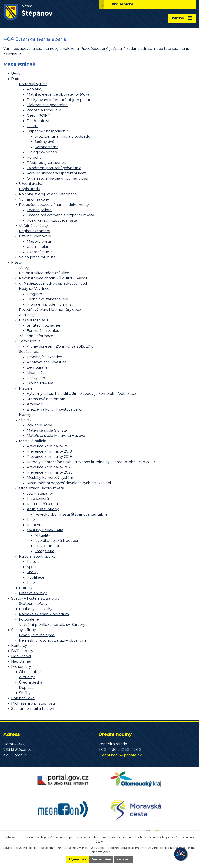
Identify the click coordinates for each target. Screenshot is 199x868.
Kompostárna (46, 147)
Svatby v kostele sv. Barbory (35, 598)
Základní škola (39, 425)
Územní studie (39, 252)
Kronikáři (35, 404)
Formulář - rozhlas (43, 331)
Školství (25, 420)
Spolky (32, 572)
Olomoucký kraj (40, 383)
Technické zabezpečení (47, 299)
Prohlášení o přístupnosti (33, 703)
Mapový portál (39, 241)
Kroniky (25, 588)
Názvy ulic (36, 378)
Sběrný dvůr (45, 142)
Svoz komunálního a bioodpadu (62, 136)
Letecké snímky (33, 593)
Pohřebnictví (38, 121)
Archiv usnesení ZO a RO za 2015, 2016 (60, 346)
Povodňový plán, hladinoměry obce (50, 310)
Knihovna (35, 525)
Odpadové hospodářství (48, 131)
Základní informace (36, 336)
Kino (31, 519)
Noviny (25, 415)
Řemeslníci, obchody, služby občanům (52, 640)
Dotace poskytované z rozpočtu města (60, 215)
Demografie (37, 367)
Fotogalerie (44, 551)
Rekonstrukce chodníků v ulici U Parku (53, 278)
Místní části (37, 373)
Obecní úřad (30, 672)
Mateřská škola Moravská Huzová (56, 436)
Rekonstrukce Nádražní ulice (44, 273)
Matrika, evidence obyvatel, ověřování (60, 94)
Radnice (18, 79)
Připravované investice (46, 362)
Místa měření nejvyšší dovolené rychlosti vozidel (69, 483)
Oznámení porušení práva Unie (54, 168)
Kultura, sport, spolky (37, 556)
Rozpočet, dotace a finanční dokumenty (54, 205)
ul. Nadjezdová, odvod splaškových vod (53, 283)
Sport (31, 567)
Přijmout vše (73, 859)
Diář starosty (22, 651)
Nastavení (127, 859)
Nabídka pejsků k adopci (56, 540)
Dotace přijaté (39, 210)
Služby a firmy (23, 630)
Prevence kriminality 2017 (49, 446)
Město (16, 262)
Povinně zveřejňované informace (48, 194)
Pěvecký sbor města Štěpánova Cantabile (71, 514)
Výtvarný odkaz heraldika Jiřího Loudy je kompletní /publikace (81, 394)
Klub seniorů (38, 498)
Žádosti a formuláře (44, 110)
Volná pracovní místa (37, 257)
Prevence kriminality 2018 (49, 451)
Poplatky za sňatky (35, 609)
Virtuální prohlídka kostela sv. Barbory (52, 624)
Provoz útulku (47, 546)
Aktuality (27, 315)
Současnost (29, 352)
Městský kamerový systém (50, 478)
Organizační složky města (41, 488)
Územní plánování (35, 236)
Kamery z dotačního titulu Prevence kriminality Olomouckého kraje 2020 (91, 462)
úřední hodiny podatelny (120, 755)
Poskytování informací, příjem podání (59, 100)
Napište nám (22, 661)
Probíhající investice (44, 357)
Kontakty (19, 645)
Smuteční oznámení (44, 325)
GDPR (32, 126)
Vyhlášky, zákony (34, 199)
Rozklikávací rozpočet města (52, 220)
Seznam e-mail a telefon (32, 708)
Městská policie (32, 441)
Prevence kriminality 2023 (50, 472)
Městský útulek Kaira (45, 530)
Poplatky (34, 89)
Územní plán (38, 247)
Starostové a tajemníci (46, 399)
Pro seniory (21, 666)
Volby (24, 268)
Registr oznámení (34, 231)
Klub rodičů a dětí (42, 504)
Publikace (35, 577)
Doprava (26, 687)
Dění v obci (21, 656)
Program (34, 294)
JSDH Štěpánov (40, 493)
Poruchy (34, 157)
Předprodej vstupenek (46, 163)
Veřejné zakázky (33, 226)
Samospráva (30, 341)
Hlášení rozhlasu (33, 320)
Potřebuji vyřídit (33, 84)
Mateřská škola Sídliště (47, 430)
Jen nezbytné (101, 859)
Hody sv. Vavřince (34, 289)
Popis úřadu (29, 189)
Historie (25, 388)
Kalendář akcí (23, 698)
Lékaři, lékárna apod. (37, 635)
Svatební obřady (33, 603)
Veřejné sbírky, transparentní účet (56, 173)
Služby (25, 693)
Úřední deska (30, 184)
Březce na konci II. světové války (55, 409)
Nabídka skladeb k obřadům (44, 614)
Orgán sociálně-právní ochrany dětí (57, 178)
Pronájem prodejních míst (50, 304)
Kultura (33, 561)
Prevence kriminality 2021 (49, 467)
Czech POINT (38, 115)
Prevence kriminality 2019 (49, 457)
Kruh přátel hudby (43, 509)
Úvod (15, 73)
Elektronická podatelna (47, 105)
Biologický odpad (42, 152)
